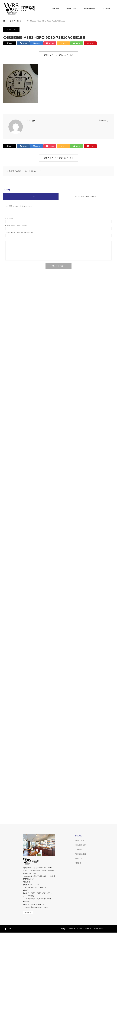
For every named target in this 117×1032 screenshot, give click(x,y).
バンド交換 (106, 8)
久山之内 (31, 120)
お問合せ (78, 863)
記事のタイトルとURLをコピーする (58, 55)
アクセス (28, 912)
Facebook (5, 928)
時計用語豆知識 (80, 854)
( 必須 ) (9, 218)
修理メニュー (71, 8)
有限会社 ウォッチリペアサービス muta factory (86, 929)
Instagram (10, 928)
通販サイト (79, 858)
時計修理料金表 (89, 8)
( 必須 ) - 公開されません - (16, 225)
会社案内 (56, 8)
